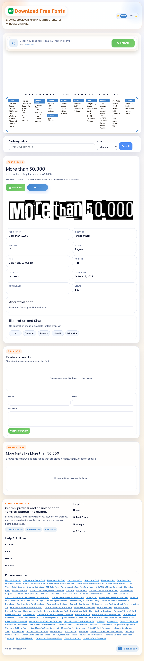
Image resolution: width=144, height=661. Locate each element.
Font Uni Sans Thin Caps (32, 600)
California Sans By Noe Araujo (58, 607)
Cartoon (12, 104)
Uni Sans (100, 621)
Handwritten (92, 109)
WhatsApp (72, 333)
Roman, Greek (38, 116)
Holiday (129, 100)
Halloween (129, 109)
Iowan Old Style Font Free (36, 593)
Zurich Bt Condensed (79, 604)
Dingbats (103, 100)
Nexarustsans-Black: (32, 611)
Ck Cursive (97, 604)
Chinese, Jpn (38, 106)
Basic (76, 100)
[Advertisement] (72, 71)
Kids (114, 111)
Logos (114, 116)
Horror (11, 126)
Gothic (64, 100)
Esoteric (103, 118)
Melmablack (112, 621)
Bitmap (51, 115)
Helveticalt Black (19, 590)
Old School (13, 111)
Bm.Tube (55, 593)
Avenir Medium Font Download (30, 604)
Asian (102, 109)
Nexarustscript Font (56, 580)
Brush (89, 111)
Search (123, 43)
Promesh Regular (13, 611)
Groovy (12, 109)
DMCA (8, 558)
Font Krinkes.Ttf (75, 580)
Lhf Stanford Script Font (34, 580)
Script (89, 100)
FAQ (7, 551)
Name (11, 396)
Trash (89, 114)
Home (76, 510)
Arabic (37, 110)
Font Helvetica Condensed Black (119, 617)
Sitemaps (78, 524)
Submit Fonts (80, 517)
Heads (115, 109)
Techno (51, 100)
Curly (11, 114)
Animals (103, 106)
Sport (114, 106)
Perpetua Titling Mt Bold (124, 611)
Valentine (129, 104)
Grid (23, 118)
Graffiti (89, 116)
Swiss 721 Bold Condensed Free (30, 583)
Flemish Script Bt (13, 580)
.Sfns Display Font (72, 638)
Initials (24, 115)
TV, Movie (116, 113)
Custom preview (18, 141)
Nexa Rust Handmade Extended (103, 590)
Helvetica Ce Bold (113, 634)
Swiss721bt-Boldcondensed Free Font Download (27, 597)
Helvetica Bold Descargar (94, 638)
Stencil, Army (25, 110)
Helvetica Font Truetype (100, 611)
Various (25, 120)
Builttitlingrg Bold (78, 611)
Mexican (38, 112)
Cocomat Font (81, 624)
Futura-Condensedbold (27, 617)
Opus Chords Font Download (74, 617)
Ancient (103, 111)
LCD (49, 106)
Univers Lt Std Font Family (17, 628)
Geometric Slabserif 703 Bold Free (42, 587)
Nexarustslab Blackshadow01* (90, 583)
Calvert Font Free (13, 614)
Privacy (9, 565)
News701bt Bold (82, 614)
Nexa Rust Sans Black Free (116, 604)
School (89, 106)
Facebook (30, 333)
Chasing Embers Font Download (113, 597)
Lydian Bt (83, 593)
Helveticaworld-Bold (115, 583)
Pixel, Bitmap (50, 119)
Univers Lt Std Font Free (37, 631)
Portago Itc (81, 590)
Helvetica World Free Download (106, 614)
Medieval (64, 104)
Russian (38, 119)
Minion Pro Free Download (73, 628)
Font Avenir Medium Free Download (26, 607)
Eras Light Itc (70, 631)
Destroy (12, 124)
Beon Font (83, 631)
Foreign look (38, 101)
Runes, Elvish (102, 115)
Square (51, 104)
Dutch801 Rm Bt (65, 624)
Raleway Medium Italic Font (65, 634)
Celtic (63, 109)
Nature (115, 104)
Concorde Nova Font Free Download (45, 621)
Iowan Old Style (76, 600)
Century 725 (91, 597)
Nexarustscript (108, 580)
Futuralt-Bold (95, 617)
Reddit (57, 333)
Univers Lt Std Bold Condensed (36, 634)
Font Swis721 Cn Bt (24, 638)
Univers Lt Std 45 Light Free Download (47, 590)
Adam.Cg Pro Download (16, 621)
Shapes (102, 128)
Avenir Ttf (123, 593)
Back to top (127, 649)
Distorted (13, 121)
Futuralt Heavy (92, 600)
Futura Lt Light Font (49, 617)
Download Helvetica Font (91, 634)
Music (114, 123)
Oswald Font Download (84, 607)
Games (102, 126)
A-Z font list (79, 531)
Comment (13, 408)
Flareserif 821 (56, 631)
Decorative (26, 104)
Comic (11, 106)
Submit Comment (19, 430)
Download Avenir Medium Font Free (68, 597)
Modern (64, 106)
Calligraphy (91, 104)
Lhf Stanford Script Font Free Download (55, 614)
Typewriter (26, 106)
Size (99, 141)
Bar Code (116, 101)
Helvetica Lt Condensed (101, 624)
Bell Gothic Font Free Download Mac (106, 631)
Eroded (12, 119)
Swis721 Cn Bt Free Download (108, 587)
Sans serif (78, 104)
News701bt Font (92, 580)
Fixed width (78, 109)
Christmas (129, 111)
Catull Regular (18, 587)
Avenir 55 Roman (121, 607)
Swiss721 (19, 593)
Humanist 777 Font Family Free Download (36, 624)
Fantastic (103, 121)
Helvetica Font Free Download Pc (79, 621)
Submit (126, 146)
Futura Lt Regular (69, 593)
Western (12, 116)
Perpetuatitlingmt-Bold (124, 624)
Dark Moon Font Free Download (45, 628)
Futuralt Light (18, 631)
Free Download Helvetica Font (103, 593)
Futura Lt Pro (29, 614)
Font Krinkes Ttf (104, 607)
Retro (24, 113)
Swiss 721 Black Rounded (98, 628)
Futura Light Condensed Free (49, 638)
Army (114, 121)
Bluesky (44, 333)
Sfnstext (70, 590)
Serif (75, 106)
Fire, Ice (25, 101)
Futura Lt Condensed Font (56, 611)
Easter (128, 106)
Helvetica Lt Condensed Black (60, 583)
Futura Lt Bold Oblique (57, 604)
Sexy (114, 119)
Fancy (12, 100)
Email (74, 396)
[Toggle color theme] (127, 16)
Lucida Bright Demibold (56, 600)
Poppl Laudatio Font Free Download (77, 587)
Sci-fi (50, 109)
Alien (102, 104)
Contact (10, 544)
